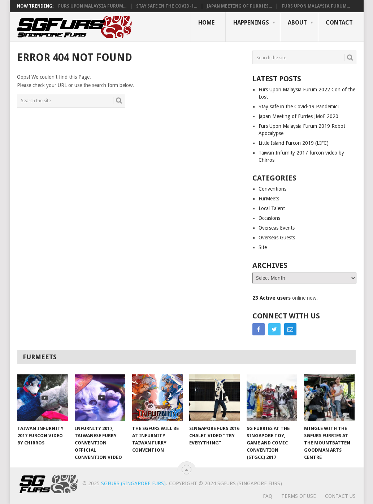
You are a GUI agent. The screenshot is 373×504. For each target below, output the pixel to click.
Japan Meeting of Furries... (239, 6)
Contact (339, 22)
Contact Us (340, 496)
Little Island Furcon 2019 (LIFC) (294, 143)
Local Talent (272, 208)
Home (206, 22)
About (297, 22)
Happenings (251, 22)
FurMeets (269, 198)
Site (263, 247)
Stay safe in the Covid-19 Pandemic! (299, 106)
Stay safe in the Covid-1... (166, 6)
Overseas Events (277, 228)
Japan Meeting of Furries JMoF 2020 (298, 116)
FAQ (267, 496)
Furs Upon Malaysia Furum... (92, 6)
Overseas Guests (277, 237)
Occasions (269, 218)
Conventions (272, 189)
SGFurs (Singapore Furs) (133, 483)
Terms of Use (298, 496)
